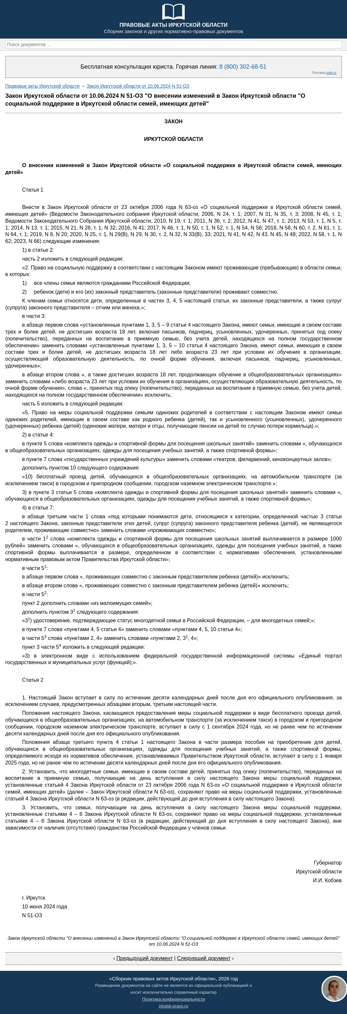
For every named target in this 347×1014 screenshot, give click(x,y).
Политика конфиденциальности (173, 999)
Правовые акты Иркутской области (42, 86)
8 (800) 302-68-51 (242, 66)
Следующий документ (204, 958)
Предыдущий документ (145, 958)
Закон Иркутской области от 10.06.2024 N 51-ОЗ (138, 86)
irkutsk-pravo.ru (173, 1006)
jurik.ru (331, 73)
